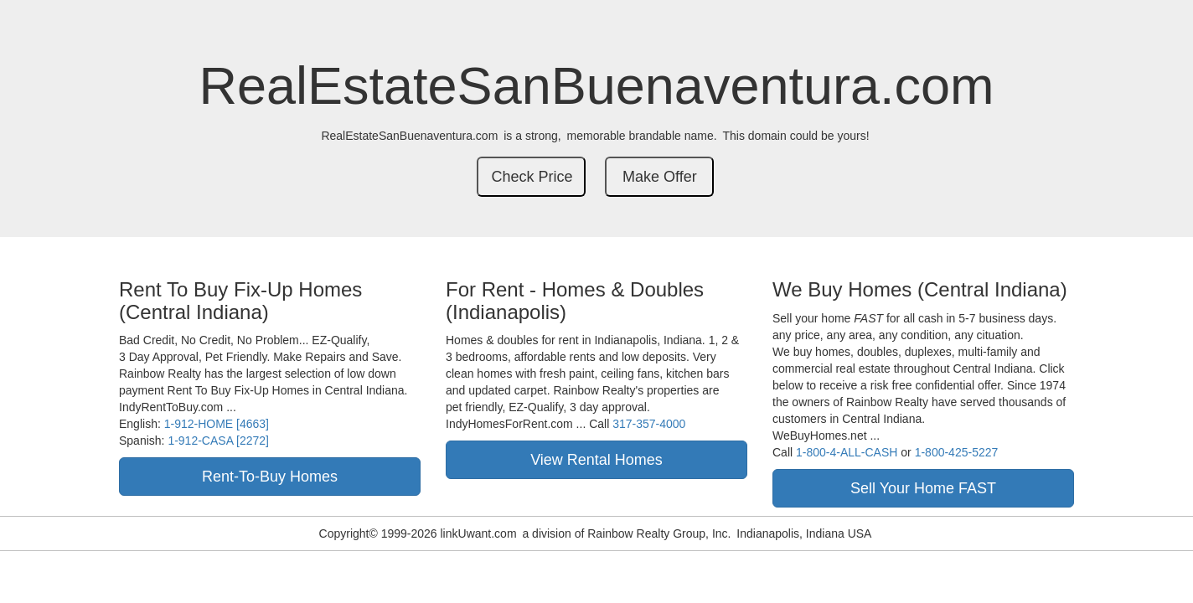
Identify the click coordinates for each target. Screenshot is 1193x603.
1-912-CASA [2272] (218, 440)
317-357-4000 (648, 423)
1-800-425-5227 (957, 452)
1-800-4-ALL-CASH (846, 452)
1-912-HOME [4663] (216, 423)
